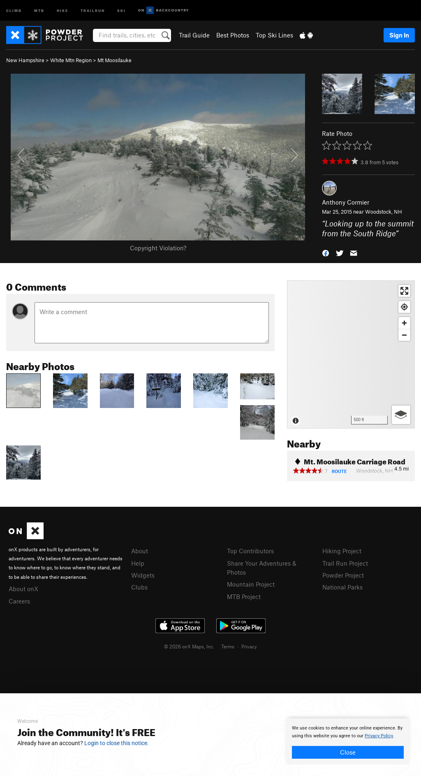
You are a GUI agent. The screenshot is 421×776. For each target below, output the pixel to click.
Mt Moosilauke (114, 60)
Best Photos (232, 35)
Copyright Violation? (158, 248)
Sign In (399, 35)
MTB (39, 10)
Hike (62, 10)
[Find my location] (404, 307)
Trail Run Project (345, 563)
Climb (14, 10)
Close (348, 752)
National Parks (342, 587)
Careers (19, 601)
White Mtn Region (71, 60)
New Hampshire (25, 60)
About (139, 551)
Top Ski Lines (274, 35)
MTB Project (244, 596)
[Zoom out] (404, 335)
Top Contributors (250, 551)
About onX (23, 588)
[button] (325, 252)
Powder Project (343, 575)
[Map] (350, 354)
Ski (121, 10)
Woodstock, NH (383, 211)
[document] (348, 741)
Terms (227, 646)
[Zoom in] (404, 323)
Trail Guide (194, 35)
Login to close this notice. (116, 743)
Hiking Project (341, 551)
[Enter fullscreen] (404, 291)
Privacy (249, 646)
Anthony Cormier (345, 202)
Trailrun (93, 10)
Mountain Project (251, 584)
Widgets (143, 575)
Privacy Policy (379, 736)
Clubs (139, 587)
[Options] (401, 414)
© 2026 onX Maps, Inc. (189, 646)
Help (137, 563)
